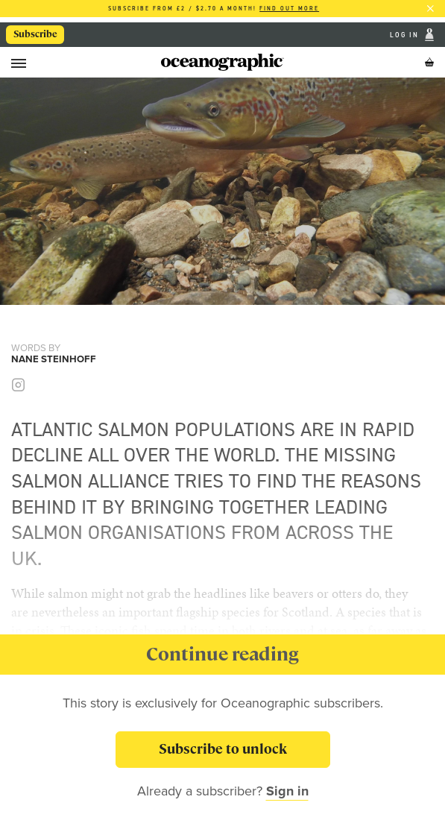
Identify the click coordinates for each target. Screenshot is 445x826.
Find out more (289, 8)
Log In (406, 35)
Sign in (287, 791)
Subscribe (35, 34)
